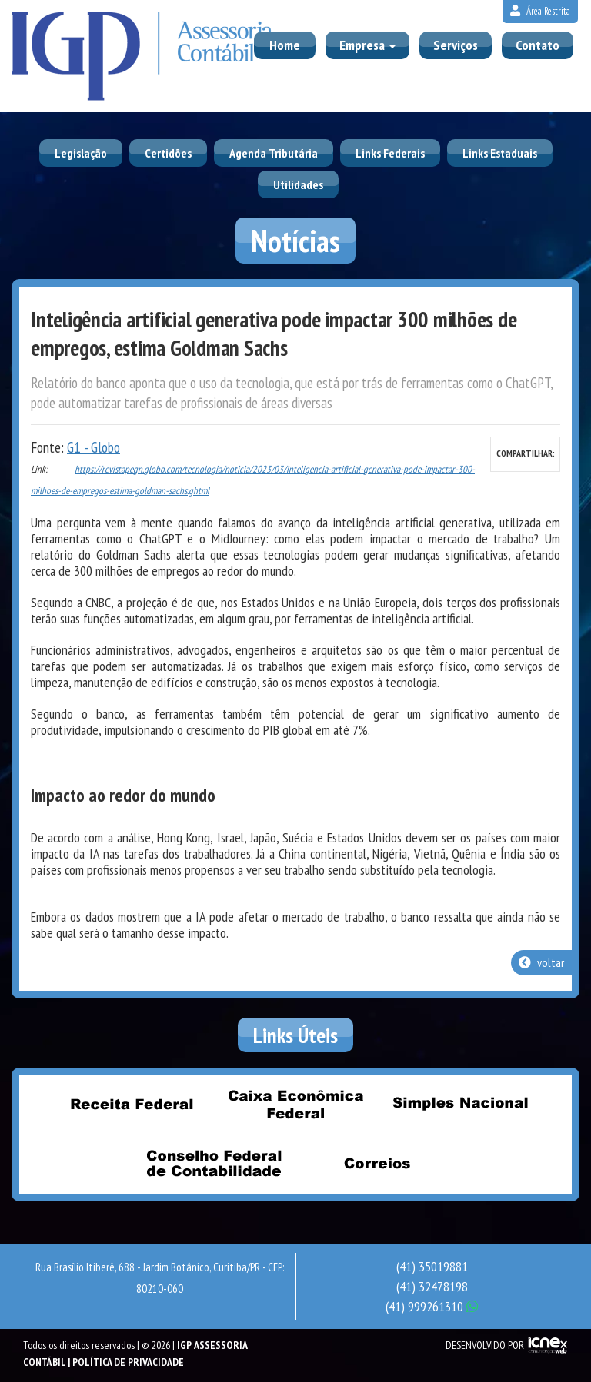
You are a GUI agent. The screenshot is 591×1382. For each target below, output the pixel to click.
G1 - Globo (93, 447)
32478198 (432, 1286)
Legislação (81, 153)
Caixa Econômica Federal (295, 1104)
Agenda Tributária (273, 153)
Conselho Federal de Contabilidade (214, 1163)
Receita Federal (131, 1104)
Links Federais (390, 153)
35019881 (432, 1266)
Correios (378, 1163)
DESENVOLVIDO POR (485, 1345)
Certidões (168, 153)
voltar (541, 962)
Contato (537, 45)
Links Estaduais (499, 153)
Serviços (455, 45)
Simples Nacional (459, 1104)
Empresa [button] (367, 45)
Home (284, 45)
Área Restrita (540, 11)
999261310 (432, 1306)
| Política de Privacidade (126, 1362)
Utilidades (298, 184)
